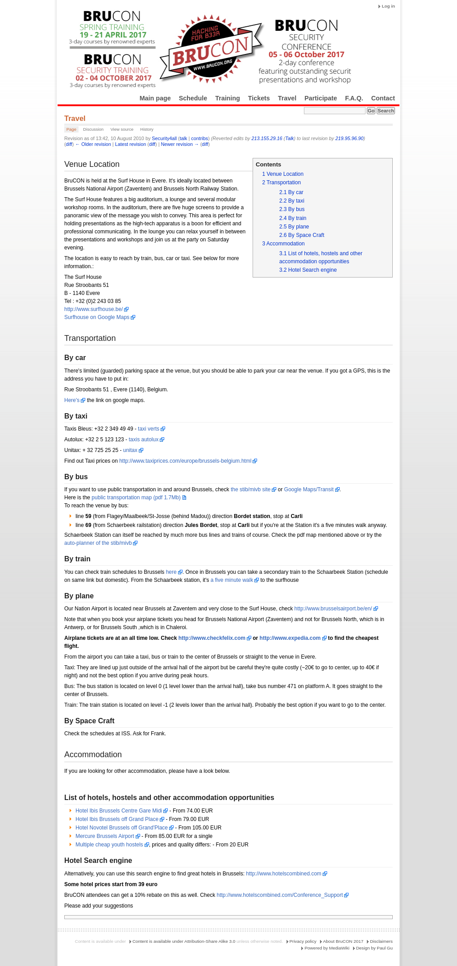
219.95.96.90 (349, 138)
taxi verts (148, 429)
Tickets (259, 98)
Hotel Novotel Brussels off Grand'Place (121, 828)
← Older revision (93, 144)
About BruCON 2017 (343, 941)
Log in (388, 6)
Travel (287, 98)
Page (71, 129)
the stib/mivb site (250, 489)
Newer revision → (180, 144)
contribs (199, 138)
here (171, 572)
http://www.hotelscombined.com (283, 874)
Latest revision (130, 144)
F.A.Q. (354, 98)
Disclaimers (381, 941)
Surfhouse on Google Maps (96, 317)
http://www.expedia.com (290, 638)
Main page (155, 98)
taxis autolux (143, 439)
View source (121, 129)
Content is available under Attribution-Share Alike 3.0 (184, 941)
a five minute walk (232, 580)
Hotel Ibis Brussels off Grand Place (116, 819)
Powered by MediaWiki (326, 947)
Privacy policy (303, 941)
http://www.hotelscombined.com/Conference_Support (280, 895)
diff (69, 144)
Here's (71, 400)
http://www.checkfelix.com (212, 638)
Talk (289, 138)
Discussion (93, 129)
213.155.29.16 (266, 138)
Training (227, 98)
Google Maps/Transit (309, 489)
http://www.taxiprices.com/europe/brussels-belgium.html (185, 461)
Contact (383, 98)
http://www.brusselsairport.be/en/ (333, 608)
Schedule (193, 98)
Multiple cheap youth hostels (109, 845)
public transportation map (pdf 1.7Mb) (135, 497)
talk (183, 138)
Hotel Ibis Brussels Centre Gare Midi (118, 811)
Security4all (164, 138)
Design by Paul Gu (374, 947)
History (147, 129)
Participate (320, 98)
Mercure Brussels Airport (104, 836)
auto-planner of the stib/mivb (98, 543)
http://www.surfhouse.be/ (93, 309)
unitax (130, 450)
